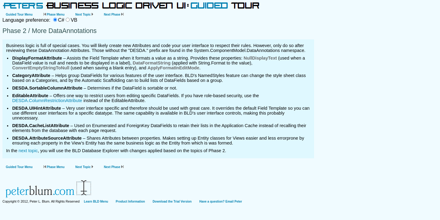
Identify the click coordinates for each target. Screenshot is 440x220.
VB (74, 20)
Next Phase (114, 14)
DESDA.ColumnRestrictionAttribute (47, 100)
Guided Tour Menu (19, 14)
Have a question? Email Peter (220, 201)
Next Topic (84, 14)
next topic (28, 150)
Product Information (130, 201)
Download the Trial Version (172, 201)
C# (61, 20)
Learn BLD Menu (96, 201)
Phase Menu (53, 14)
